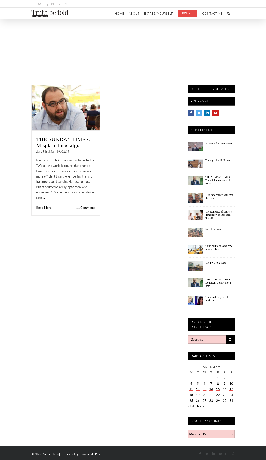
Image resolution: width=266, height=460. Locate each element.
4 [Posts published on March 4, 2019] (191, 383)
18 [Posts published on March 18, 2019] (191, 395)
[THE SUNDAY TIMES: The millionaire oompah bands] (195, 182)
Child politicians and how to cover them (218, 247)
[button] (228, 13)
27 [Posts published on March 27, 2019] (204, 400)
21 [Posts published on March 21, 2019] (211, 395)
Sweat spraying (213, 229)
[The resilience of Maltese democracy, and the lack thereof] (195, 216)
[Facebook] (191, 113)
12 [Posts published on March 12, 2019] (198, 389)
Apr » (200, 406)
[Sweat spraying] (195, 234)
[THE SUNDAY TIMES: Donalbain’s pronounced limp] (195, 284)
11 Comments (85, 208)
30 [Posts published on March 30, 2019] (224, 400)
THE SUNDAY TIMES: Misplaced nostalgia (63, 142)
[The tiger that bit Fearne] (195, 165)
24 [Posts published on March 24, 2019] (231, 395)
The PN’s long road (215, 262)
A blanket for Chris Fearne (219, 143)
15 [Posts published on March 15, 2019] (218, 389)
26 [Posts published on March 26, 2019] (198, 400)
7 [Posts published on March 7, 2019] (211, 383)
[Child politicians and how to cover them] (195, 250)
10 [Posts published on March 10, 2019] (231, 383)
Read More (44, 208)
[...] (44, 198)
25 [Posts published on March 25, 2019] (191, 400)
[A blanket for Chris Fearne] (195, 148)
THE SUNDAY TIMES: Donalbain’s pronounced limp (218, 282)
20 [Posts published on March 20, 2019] (204, 395)
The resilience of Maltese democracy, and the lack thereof (218, 214)
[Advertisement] (133, 47)
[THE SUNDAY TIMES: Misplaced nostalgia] (66, 107)
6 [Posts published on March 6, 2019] (204, 383)
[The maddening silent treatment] (195, 302)
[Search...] (207, 339)
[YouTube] (215, 113)
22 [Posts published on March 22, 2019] (218, 395)
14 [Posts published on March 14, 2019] (211, 389)
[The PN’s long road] (195, 267)
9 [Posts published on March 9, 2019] (225, 383)
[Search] (230, 339)
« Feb (191, 406)
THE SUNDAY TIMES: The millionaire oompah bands (218, 180)
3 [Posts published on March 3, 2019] (231, 378)
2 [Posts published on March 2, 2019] (225, 378)
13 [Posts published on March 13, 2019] (204, 389)
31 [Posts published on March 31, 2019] (231, 400)
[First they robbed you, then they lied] (195, 199)
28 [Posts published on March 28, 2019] (211, 400)
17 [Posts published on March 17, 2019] (231, 389)
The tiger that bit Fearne (217, 160)
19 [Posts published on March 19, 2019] (198, 395)
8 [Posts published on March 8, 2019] (218, 383)
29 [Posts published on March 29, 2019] (218, 400)
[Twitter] (199, 113)
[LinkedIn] (207, 113)
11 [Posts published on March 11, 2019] (191, 389)
